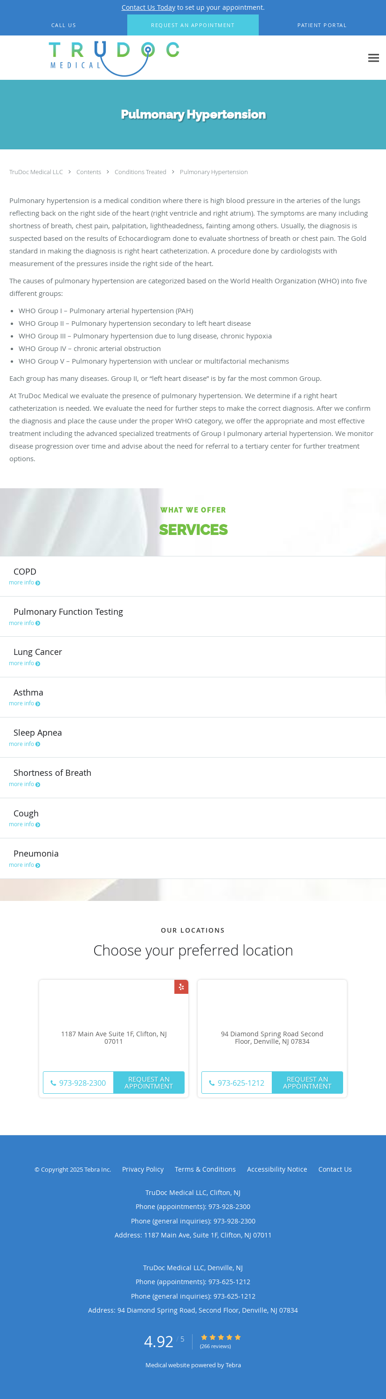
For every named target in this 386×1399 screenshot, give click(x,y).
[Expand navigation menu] (373, 58)
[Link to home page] (108, 58)
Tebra (233, 1365)
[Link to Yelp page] (181, 987)
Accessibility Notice (277, 1169)
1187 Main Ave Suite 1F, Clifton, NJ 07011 (114, 1038)
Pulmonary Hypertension (214, 172)
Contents (89, 172)
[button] (193, 25)
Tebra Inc (97, 1169)
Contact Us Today (148, 7)
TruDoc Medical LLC (36, 172)
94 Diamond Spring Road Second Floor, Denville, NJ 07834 (272, 1038)
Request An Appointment (148, 1082)
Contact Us (335, 1169)
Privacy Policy (143, 1169)
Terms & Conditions (205, 1169)
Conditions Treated (141, 172)
